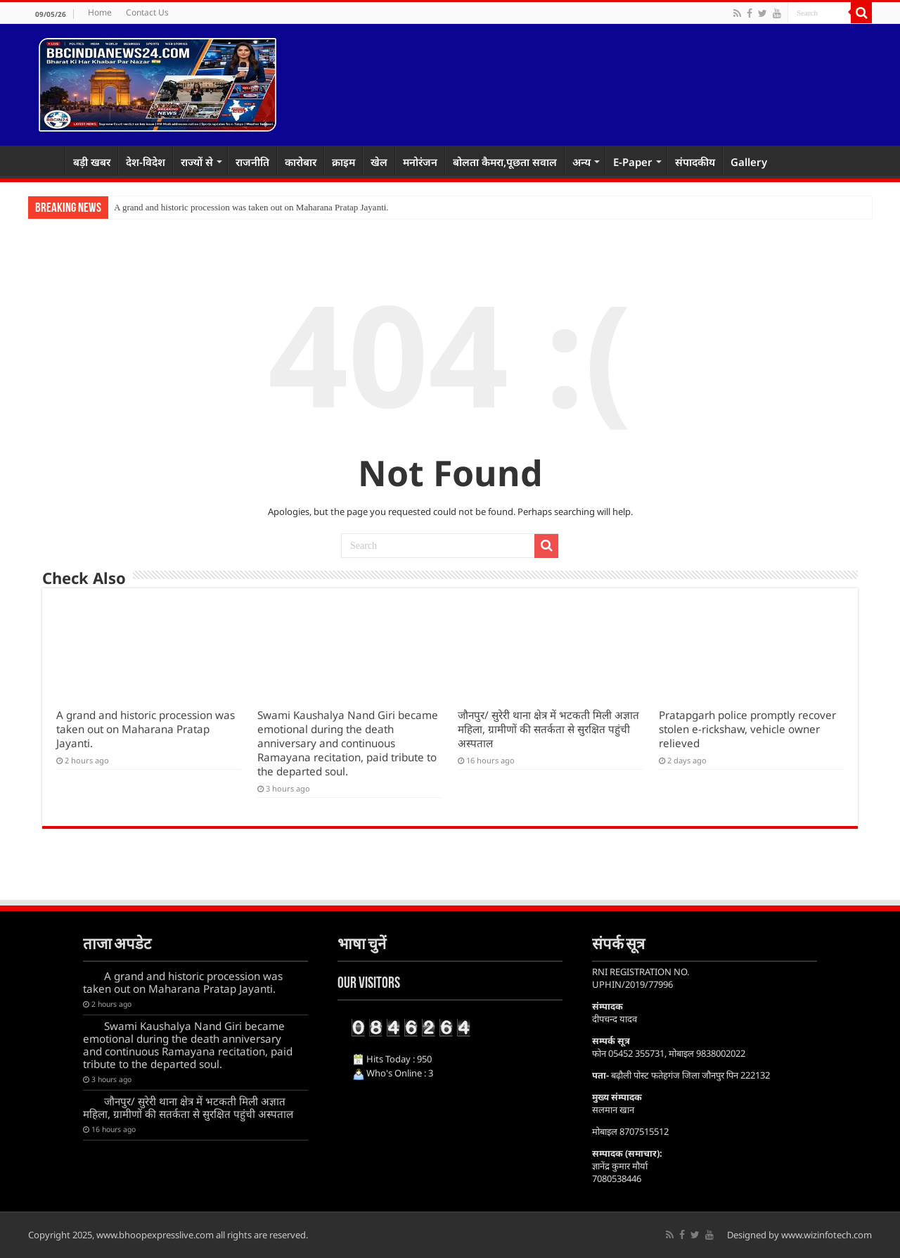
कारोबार (300, 162)
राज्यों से (197, 162)
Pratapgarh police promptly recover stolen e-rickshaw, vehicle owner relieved (747, 729)
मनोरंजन (420, 162)
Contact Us (147, 12)
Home (100, 12)
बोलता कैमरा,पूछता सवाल (505, 162)
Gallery (749, 162)
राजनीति (252, 162)
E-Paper (632, 162)
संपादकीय (695, 162)
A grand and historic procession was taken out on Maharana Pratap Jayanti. (251, 207)
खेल (379, 162)
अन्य (581, 162)
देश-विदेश (145, 162)
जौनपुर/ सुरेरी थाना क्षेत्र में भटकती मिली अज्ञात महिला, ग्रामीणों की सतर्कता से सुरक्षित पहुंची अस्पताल (548, 729)
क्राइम (343, 162)
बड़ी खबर (91, 162)
